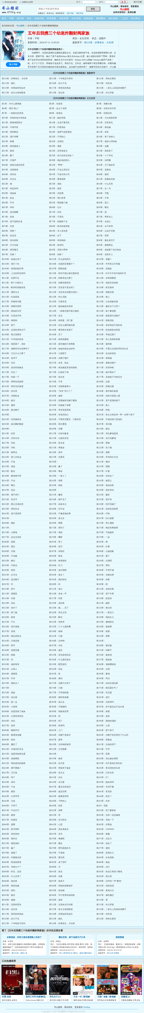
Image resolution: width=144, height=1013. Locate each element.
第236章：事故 (55, 471)
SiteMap (86, 1007)
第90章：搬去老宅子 (105, 240)
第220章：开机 (8, 448)
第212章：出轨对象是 (59, 433)
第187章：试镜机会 (10, 396)
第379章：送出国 (9, 697)
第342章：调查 (103, 636)
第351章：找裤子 (104, 650)
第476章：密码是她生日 (60, 848)
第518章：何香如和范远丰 (13, 88)
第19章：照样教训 (10, 132)
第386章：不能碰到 (58, 707)
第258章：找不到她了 (106, 504)
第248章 (52, 490)
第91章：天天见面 (10, 245)
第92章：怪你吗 (56, 245)
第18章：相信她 (103, 127)
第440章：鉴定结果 (58, 791)
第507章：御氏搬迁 (105, 895)
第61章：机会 (8, 198)
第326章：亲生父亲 (58, 612)
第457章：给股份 (9, 820)
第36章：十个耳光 (104, 155)
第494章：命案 (55, 876)
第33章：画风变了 (104, 151)
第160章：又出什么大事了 (13, 353)
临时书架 (70, 13)
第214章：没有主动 (10, 438)
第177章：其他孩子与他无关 (109, 377)
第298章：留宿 (8, 570)
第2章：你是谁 (55, 104)
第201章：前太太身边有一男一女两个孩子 (115, 415)
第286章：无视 (8, 551)
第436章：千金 (8, 787)
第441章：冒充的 (104, 791)
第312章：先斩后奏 (105, 589)
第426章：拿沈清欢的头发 (108, 768)
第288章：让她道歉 (105, 551)
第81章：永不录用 (104, 226)
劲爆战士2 (125, 997)
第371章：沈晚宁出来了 (60, 683)
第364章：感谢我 (9, 674)
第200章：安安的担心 (59, 415)
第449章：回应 (55, 806)
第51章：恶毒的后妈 (105, 179)
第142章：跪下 (8, 325)
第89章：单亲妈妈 (57, 240)
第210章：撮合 (103, 429)
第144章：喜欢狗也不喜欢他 (109, 325)
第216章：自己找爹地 (106, 438)
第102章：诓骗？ (104, 259)
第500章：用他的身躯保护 (61, 886)
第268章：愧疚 (8, 523)
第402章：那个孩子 (105, 730)
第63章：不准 (102, 198)
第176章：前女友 (57, 377)
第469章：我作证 (9, 839)
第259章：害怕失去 (10, 509)
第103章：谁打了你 (10, 264)
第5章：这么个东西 (58, 108)
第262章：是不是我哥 (11, 513)
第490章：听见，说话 (11, 871)
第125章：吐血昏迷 (10, 297)
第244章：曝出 (8, 485)
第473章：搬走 (55, 843)
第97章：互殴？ (9, 254)
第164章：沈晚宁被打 (59, 358)
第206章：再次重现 (58, 424)
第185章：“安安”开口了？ (60, 391)
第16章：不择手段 (10, 127)
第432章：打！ (103, 777)
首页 (3, 18)
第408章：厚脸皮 (104, 740)
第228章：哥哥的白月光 (107, 457)
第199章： (6, 415)
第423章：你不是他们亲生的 (109, 763)
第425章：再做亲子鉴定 (60, 768)
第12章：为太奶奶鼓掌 (106, 118)
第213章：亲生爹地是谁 (107, 433)
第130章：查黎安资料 (11, 306)
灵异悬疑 (51, 18)
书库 (11, 18)
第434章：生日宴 (57, 782)
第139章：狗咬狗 (9, 320)
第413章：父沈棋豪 (58, 749)
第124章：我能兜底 (105, 292)
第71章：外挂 (55, 212)
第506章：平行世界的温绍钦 (62, 895)
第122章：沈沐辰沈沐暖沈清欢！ (64, 292)
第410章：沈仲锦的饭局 (60, 744)
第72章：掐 (101, 212)
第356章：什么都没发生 (60, 660)
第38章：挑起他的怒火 (59, 160)
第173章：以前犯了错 (59, 372)
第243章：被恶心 (104, 480)
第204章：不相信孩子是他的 (109, 419)
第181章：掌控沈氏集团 (12, 386)
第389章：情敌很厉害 (59, 711)
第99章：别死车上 (104, 254)
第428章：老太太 (57, 773)
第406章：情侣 (8, 740)
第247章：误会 (8, 490)
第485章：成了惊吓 (58, 862)
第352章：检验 (8, 655)
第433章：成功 (8, 782)
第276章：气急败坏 (105, 532)
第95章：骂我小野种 (58, 250)
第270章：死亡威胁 (105, 523)
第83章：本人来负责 (58, 231)
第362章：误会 (55, 669)
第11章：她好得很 (57, 118)
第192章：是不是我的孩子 (108, 400)
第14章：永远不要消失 (59, 122)
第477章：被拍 (103, 848)
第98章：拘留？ (56, 254)
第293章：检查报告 (58, 561)
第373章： (6, 688)
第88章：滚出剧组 (10, 240)
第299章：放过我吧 (58, 570)
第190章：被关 (8, 400)
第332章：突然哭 (57, 622)
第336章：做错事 (104, 627)
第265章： (6, 518)
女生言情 (76, 18)
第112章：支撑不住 (10, 278)
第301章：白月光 (9, 575)
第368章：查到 (55, 678)
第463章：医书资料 (10, 829)
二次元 (124, 18)
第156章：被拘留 (104, 344)
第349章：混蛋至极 (10, 650)
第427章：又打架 (9, 773)
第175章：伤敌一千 (10, 377)
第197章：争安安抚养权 (60, 410)
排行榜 (20, 18)
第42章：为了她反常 (105, 165)
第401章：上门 (55, 730)
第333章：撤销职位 (105, 622)
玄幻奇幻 (135, 18)
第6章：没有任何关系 (106, 108)
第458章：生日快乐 (58, 820)
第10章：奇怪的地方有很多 (14, 118)
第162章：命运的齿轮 (106, 353)
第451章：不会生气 (10, 810)
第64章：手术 (8, 203)
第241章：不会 (8, 480)
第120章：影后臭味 (105, 287)
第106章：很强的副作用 (12, 268)
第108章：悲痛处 (104, 268)
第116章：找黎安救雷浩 (60, 283)
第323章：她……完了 (59, 608)
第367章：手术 (8, 678)
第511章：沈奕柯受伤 (11, 904)
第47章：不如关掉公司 (59, 174)
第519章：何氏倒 (104, 83)
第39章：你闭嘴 (103, 160)
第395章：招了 (55, 721)
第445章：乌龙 (8, 801)
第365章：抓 (54, 674)
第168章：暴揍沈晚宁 (106, 363)
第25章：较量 (8, 141)
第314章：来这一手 (58, 594)
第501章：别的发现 (105, 886)
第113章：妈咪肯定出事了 (61, 278)
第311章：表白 (55, 589)
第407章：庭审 (55, 740)
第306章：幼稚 (103, 579)
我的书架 (79, 13)
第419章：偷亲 (55, 758)
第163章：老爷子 (9, 358)
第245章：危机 (55, 485)
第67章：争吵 (8, 207)
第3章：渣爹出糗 (104, 104)
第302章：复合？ (57, 575)
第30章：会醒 (102, 146)
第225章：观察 (103, 452)
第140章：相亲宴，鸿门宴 (61, 320)
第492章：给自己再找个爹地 (109, 871)
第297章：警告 (103, 565)
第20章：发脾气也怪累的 (60, 132)
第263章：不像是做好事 (60, 513)
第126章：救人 (103, 297)
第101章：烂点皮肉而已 (60, 259)
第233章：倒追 (8, 466)
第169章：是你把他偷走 (12, 367)
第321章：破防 (103, 603)
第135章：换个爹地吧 (106, 311)
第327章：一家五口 (105, 612)
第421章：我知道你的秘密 (13, 763)
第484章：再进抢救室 (11, 862)
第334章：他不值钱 (10, 627)
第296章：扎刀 (55, 565)
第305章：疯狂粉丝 (58, 579)
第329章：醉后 (55, 617)
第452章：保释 (55, 810)
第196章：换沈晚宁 (10, 410)
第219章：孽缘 (103, 443)
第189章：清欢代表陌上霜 (108, 396)
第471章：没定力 (104, 839)
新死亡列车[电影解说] (36, 997)
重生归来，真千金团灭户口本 (72, 937)
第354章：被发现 (104, 655)
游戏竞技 (88, 18)
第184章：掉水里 (9, 391)
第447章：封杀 (103, 801)
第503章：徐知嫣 (57, 890)
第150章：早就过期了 (106, 334)
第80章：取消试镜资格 (59, 226)
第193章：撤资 (8, 405)
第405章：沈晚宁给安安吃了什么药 (112, 735)
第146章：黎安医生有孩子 (61, 330)
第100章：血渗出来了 (11, 259)
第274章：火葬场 (9, 532)
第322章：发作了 (9, 608)
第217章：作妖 (8, 443)
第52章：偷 (7, 184)
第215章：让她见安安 (59, 438)
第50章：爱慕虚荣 (57, 179)
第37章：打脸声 (9, 160)
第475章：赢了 (8, 848)
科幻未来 (113, 18)
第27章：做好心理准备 (106, 141)
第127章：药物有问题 (11, 301)
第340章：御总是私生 (11, 636)
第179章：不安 (55, 382)
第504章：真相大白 (105, 890)
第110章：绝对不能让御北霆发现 (64, 273)
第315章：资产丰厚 (105, 594)
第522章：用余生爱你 (106, 78)
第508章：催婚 (8, 900)
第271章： (6, 528)
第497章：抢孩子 (57, 881)
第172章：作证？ (9, 372)
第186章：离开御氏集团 (107, 391)
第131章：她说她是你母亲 (61, 306)
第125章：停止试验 (58, 297)
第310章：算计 (8, 589)
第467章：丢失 (55, 834)
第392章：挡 (54, 716)
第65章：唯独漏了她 (58, 203)
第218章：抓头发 (57, 443)
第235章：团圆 (103, 466)
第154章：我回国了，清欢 (13, 344)
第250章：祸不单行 (10, 495)
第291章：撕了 (103, 556)
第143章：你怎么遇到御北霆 (62, 325)
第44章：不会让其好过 (59, 170)
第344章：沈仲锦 (57, 641)
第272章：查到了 (57, 528)
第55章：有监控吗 (10, 188)
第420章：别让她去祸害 (107, 758)
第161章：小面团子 (58, 353)
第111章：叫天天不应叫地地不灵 (111, 273)
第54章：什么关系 (104, 184)
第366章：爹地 (103, 674)
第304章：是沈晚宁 (10, 579)
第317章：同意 (55, 598)
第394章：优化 (8, 721)
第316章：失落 (8, 598)
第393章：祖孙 (103, 716)
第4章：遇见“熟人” (10, 108)
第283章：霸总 (8, 546)
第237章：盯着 (103, 471)
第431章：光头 (55, 777)
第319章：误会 (8, 603)
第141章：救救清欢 (105, 320)
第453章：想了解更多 (106, 810)
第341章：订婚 (55, 636)
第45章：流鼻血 (103, 170)
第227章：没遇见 (57, 457)
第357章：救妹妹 (104, 660)
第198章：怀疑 (103, 410)
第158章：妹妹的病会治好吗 (62, 349)
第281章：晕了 (55, 542)
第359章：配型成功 (58, 664)
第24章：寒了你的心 (105, 137)
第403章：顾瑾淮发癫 (11, 735)
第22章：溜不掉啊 (10, 137)
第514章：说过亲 (57, 93)
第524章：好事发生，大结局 (99, 42)
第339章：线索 (103, 631)
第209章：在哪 (55, 429)
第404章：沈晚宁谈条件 (60, 735)
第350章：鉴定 (55, 650)
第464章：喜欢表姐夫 (59, 829)
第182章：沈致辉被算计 (60, 386)
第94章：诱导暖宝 (10, 250)
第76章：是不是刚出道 (12, 221)
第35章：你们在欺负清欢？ (61, 155)
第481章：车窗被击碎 (11, 857)
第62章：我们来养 (57, 198)
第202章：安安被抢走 (11, 419)
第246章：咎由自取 (105, 485)
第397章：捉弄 (8, 725)
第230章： (53, 462)
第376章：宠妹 (8, 692)
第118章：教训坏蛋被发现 (13, 287)
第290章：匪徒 (55, 556)
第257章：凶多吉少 (58, 504)
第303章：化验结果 (105, 575)
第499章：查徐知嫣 (10, 886)
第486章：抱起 (103, 862)
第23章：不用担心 (57, 137)
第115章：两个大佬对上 (12, 283)
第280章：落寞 (8, 542)
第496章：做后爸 (9, 881)
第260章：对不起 (57, 509)
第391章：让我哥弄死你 (12, 716)
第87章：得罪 (102, 236)
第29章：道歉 (55, 146)
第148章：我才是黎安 (11, 334)
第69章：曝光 (102, 207)
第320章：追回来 (57, 603)
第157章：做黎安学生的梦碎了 (16, 349)
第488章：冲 (54, 867)
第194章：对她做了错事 (60, 405)
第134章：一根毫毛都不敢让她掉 (64, 311)
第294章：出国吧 (104, 561)
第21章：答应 (102, 132)
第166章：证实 (8, 363)
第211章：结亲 (8, 433)
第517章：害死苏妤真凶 (60, 88)
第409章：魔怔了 (9, 744)
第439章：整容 (8, 791)
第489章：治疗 (103, 867)
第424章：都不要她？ (11, 768)
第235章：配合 (8, 471)
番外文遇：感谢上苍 (19, 953)
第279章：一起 (103, 537)
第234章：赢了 (55, 466)
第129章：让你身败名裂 (107, 301)
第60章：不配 (102, 193)
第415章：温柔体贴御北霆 (13, 754)
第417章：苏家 (103, 754)
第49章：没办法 (9, 179)
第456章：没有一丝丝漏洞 (108, 815)
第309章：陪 (102, 584)
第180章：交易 (103, 382)
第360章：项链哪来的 (106, 664)
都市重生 (101, 18)
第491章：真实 (55, 871)
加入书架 (13, 64)
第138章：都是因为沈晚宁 (108, 316)
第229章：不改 (8, 462)
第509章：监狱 (55, 900)
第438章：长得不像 (105, 787)
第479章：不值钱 (57, 853)
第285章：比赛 (103, 546)
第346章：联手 (8, 645)
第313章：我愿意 (9, 594)
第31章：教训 (8, 151)
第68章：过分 (55, 207)
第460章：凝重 (8, 824)
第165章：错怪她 (104, 358)
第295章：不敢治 (9, 565)
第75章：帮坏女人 (104, 217)
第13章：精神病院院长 (12, 122)
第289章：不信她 (9, 556)
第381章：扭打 (103, 697)
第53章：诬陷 (55, 184)
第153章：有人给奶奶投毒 (108, 339)
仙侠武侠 (39, 18)
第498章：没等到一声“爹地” (109, 881)
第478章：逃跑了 (9, 853)
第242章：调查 (55, 480)
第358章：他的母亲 (10, 664)
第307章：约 (7, 584)
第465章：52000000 (105, 829)
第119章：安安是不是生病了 (62, 287)
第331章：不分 (8, 622)
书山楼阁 (16, 9)
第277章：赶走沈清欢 (11, 537)
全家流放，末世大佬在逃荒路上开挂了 (24, 937)
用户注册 (138, 2)
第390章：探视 (103, 711)
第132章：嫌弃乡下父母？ (108, 306)
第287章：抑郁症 (57, 551)
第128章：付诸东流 (58, 301)
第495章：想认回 (104, 876)
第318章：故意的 (104, 598)
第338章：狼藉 (55, 631)
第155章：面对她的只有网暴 (62, 344)
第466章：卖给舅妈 (10, 834)
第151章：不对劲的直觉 (12, 339)
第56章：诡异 (55, 188)
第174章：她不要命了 (106, 372)
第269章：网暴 (55, 523)
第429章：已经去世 (105, 773)
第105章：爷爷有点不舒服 (108, 264)
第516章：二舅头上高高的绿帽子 (111, 88)
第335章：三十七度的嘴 (60, 627)
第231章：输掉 (103, 462)
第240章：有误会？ (105, 476)
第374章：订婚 (55, 688)
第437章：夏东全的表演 (60, 787)
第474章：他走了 (104, 843)
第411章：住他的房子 (106, 744)
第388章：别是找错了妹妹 (13, 711)
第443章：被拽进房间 (59, 796)
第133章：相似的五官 (11, 311)
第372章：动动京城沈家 (107, 683)
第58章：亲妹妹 (9, 193)
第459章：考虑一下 (105, 820)
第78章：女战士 (103, 221)
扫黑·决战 (6, 997)
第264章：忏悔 (103, 513)
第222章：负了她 (104, 448)
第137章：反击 (55, 316)
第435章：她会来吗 (105, 782)
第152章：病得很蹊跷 (59, 339)
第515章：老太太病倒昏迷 (13, 93)
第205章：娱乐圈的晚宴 (12, 424)
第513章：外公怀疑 (105, 93)
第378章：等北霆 (104, 692)
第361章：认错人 (9, 669)
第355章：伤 (7, 660)
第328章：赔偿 (8, 617)
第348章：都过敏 (104, 645)
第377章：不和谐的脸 (59, 692)
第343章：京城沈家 (10, 641)
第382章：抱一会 (9, 702)
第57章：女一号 (103, 188)
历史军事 (63, 18)
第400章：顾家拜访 (10, 730)
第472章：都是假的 (10, 843)
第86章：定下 (55, 236)
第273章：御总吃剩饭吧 (107, 528)
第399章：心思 (103, 725)
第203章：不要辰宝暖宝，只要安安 (65, 419)
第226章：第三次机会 (11, 457)
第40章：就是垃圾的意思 (13, 165)
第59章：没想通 (56, 193)
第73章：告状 (8, 217)
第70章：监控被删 (10, 212)
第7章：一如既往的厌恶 (12, 113)
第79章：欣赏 (8, 226)
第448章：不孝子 (9, 806)
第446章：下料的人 (58, 801)
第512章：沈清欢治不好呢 (61, 904)
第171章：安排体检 (105, 367)
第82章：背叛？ (9, 231)
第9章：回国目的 (104, 113)
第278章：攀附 (55, 537)
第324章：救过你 (104, 608)
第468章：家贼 (103, 834)
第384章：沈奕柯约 (105, 702)
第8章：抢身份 (55, 113)
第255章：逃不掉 (104, 499)
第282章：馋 (102, 542)
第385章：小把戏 (9, 707)
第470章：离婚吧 (57, 839)
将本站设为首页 (11, 2)
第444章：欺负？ (104, 796)
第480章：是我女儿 (105, 853)
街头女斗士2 (55, 997)
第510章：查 (102, 900)
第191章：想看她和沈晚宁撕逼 (63, 400)
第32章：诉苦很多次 (58, 151)
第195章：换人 (103, 405)
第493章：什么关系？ (11, 876)
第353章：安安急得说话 (60, 655)
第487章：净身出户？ (11, 867)
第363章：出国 (103, 669)
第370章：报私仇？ (10, 683)
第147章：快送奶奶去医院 (108, 330)
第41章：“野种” (56, 165)
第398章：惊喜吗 (57, 725)
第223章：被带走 (9, 452)
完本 (29, 18)
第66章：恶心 (102, 203)
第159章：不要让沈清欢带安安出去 (112, 349)
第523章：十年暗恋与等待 (61, 78)
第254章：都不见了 (58, 499)
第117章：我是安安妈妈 (107, 283)
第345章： (101, 641)
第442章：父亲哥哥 (10, 796)
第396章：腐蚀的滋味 (106, 721)
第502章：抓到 (8, 890)
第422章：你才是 (57, 763)
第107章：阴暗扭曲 (58, 268)
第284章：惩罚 (55, 546)
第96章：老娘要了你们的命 (108, 250)
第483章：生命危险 (105, 857)
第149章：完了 (55, 334)
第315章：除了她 (9, 612)
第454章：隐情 (8, 815)
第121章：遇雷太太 (10, 292)
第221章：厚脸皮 (57, 448)
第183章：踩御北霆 (105, 386)
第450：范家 (102, 806)
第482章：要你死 (57, 857)
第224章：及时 (55, 452)
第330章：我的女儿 (105, 617)
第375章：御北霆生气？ (107, 688)
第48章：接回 (102, 174)
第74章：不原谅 (56, 217)
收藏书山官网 (27, 2)
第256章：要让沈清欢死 (12, 504)
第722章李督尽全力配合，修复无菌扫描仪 (75, 953)
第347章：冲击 (55, 645)
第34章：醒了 (8, 155)
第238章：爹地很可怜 (11, 476)
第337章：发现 (8, 631)
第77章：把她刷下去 (58, 221)
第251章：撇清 (55, 495)
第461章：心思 (55, 824)
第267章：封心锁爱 (105, 518)
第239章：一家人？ (58, 476)
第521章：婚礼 (8, 83)
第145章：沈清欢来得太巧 (13, 330)
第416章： (53, 754)
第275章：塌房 (55, 532)
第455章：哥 (54, 815)
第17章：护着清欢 (57, 127)
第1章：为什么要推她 (11, 104)
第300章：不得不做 (105, 570)
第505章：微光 (8, 895)
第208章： (6, 429)
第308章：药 (54, 584)
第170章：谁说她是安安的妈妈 (63, 367)
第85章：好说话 (9, 236)
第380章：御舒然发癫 (59, 697)
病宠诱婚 (120, 937)
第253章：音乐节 (9, 499)
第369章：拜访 (103, 678)
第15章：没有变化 (104, 122)
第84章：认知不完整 (105, 231)
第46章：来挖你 (9, 174)
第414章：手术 (103, 749)
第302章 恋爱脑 (113, 953)
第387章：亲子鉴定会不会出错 (110, 707)
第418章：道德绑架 (10, 758)
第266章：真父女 (57, 518)
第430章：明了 (8, 777)
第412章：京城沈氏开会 (12, 749)
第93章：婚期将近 (104, 245)
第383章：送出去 (57, 702)
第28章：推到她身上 (11, 146)
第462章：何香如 (104, 824)
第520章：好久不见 (58, 83)
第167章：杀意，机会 (59, 363)
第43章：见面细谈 (10, 170)
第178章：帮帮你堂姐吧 (12, 382)
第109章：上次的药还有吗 (13, 273)
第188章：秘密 (55, 396)
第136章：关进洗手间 (11, 316)
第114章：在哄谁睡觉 (106, 278)
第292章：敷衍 (8, 561)
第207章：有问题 (104, 424)
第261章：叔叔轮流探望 (107, 509)
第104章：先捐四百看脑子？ (62, 264)
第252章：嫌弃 (103, 495)
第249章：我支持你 (105, 490)
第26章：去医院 (56, 141)
